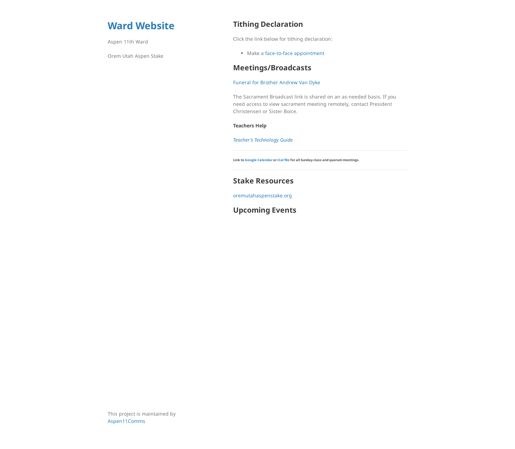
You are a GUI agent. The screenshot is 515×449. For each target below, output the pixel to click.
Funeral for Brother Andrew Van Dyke (276, 82)
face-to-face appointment (294, 53)
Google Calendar (258, 160)
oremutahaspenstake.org (262, 195)
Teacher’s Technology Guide (263, 139)
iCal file (283, 160)
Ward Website (141, 25)
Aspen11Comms (126, 421)
